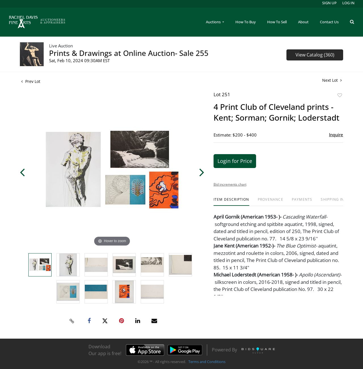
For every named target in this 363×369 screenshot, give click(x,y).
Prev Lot (30, 81)
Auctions (213, 21)
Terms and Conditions (206, 361)
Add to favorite (339, 95)
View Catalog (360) (315, 55)
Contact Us (329, 21)
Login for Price (235, 161)
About (303, 21)
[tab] (231, 202)
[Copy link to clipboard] (72, 321)
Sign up (329, 2)
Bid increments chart (230, 184)
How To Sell (277, 21)
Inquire (336, 134)
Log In (348, 2)
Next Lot (332, 80)
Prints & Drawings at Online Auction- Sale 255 (128, 53)
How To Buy (245, 21)
